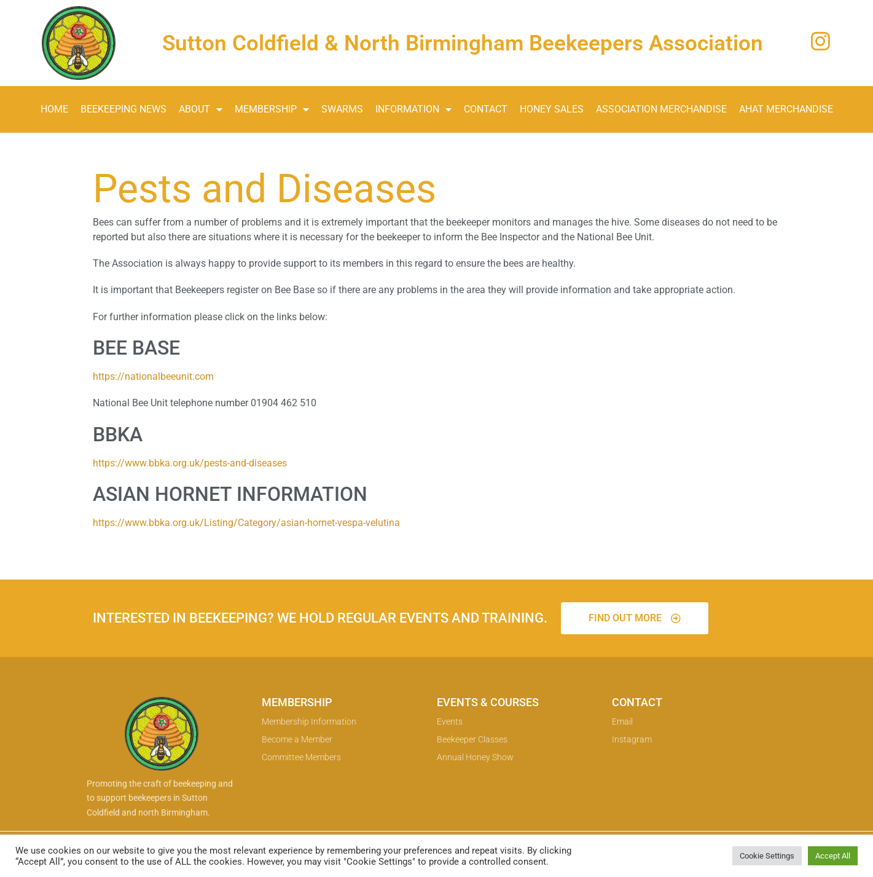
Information (413, 109)
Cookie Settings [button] (767, 855)
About (200, 109)
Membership (272, 109)
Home (54, 109)
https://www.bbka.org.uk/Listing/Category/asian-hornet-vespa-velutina (246, 523)
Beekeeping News (123, 109)
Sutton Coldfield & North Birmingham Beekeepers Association (462, 43)
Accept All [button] (832, 855)
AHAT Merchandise (786, 109)
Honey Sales (552, 109)
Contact (485, 109)
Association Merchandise (661, 109)
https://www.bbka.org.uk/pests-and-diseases (190, 463)
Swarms (342, 109)
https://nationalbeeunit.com (153, 376)
